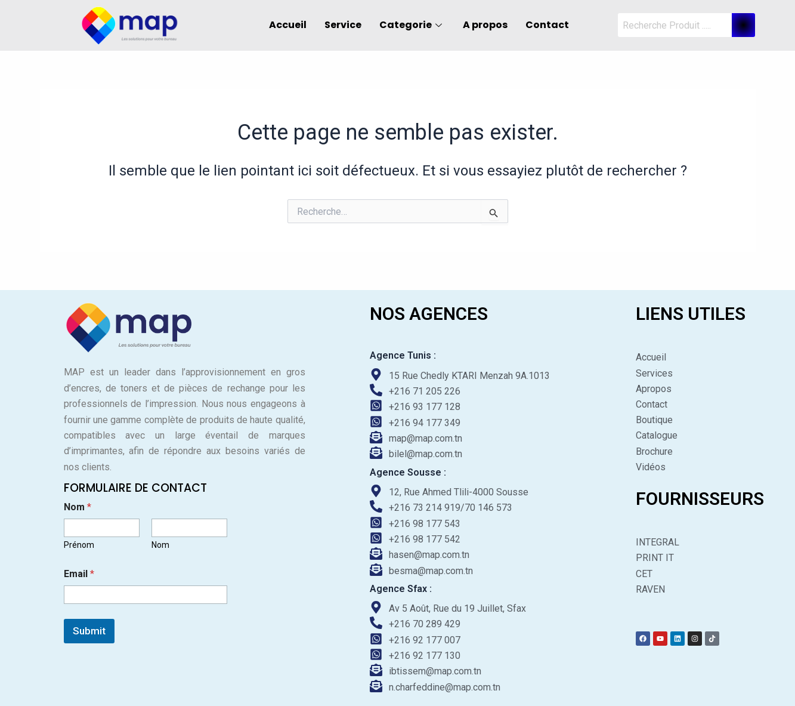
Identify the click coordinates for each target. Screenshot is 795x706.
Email (79, 573)
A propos (485, 25)
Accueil (288, 25)
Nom (160, 545)
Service (342, 25)
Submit (89, 631)
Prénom (79, 545)
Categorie (412, 25)
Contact (547, 25)
